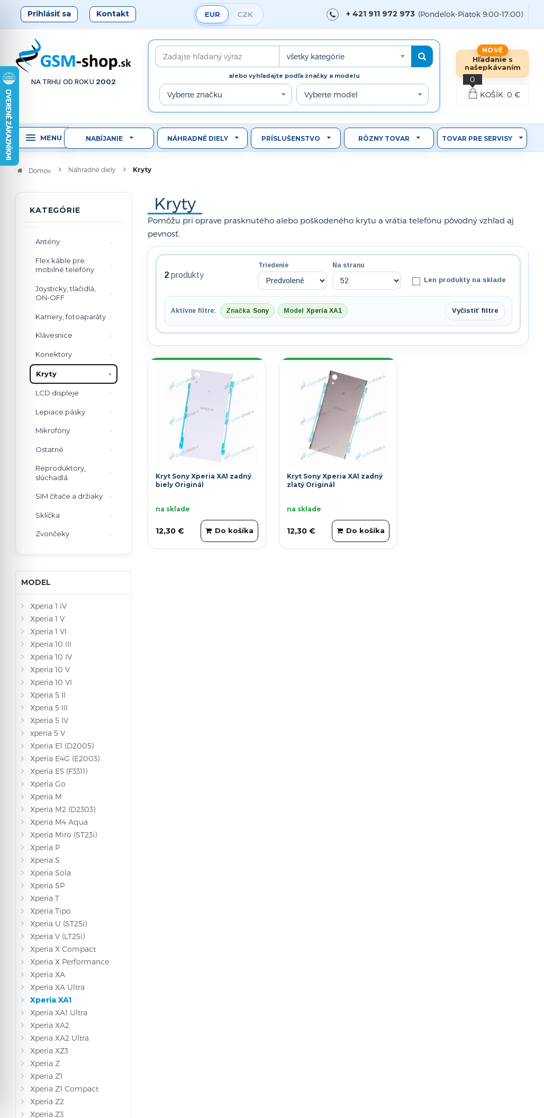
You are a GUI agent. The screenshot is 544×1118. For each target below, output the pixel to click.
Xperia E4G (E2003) (64, 758)
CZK (245, 14)
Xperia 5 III (49, 707)
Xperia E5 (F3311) (58, 771)
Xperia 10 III (50, 643)
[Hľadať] (422, 56)
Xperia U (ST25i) (58, 923)
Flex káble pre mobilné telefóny (64, 265)
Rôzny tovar (384, 138)
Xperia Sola (50, 872)
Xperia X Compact (63, 948)
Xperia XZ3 (49, 1050)
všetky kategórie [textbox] (315, 56)
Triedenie (273, 265)
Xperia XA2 (49, 1025)
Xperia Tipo (50, 910)
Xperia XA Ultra (57, 986)
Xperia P (45, 847)
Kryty (46, 373)
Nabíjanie (104, 138)
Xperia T (44, 898)
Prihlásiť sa (49, 14)
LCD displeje (57, 393)
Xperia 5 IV (49, 720)
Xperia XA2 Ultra (59, 1037)
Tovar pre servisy (477, 138)
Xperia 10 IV (51, 656)
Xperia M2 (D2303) (62, 809)
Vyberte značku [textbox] (194, 94)
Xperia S (45, 859)
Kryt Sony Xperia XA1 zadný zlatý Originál (335, 480)
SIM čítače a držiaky (69, 496)
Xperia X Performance (69, 961)
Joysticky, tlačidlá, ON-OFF (65, 293)
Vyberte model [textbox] (331, 94)
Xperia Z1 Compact (64, 1088)
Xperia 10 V (50, 669)
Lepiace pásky (60, 412)
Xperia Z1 (46, 1075)
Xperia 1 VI (48, 631)
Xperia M (46, 796)
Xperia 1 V (47, 618)
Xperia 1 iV (48, 605)
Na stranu (348, 265)
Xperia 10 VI (51, 682)
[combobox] (345, 56)
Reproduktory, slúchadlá (60, 473)
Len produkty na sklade (459, 280)
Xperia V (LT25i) (57, 936)
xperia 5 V (47, 732)
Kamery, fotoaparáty (70, 316)
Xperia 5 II (48, 694)
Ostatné (49, 449)
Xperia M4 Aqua (59, 821)
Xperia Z (45, 1063)
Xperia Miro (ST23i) (63, 834)
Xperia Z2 (47, 1101)
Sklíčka (47, 515)
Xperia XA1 (50, 1000)
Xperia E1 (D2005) (62, 745)
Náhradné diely (197, 138)
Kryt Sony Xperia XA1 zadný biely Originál (203, 480)
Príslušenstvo (290, 138)
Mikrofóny (52, 430)
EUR (212, 14)
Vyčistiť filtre (475, 310)
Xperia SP (47, 885)
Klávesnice (53, 335)
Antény (47, 241)
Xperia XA (47, 974)
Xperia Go (48, 783)
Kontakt (112, 14)
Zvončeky (52, 533)
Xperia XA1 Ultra (58, 1012)
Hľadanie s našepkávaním (493, 63)
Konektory (53, 354)
